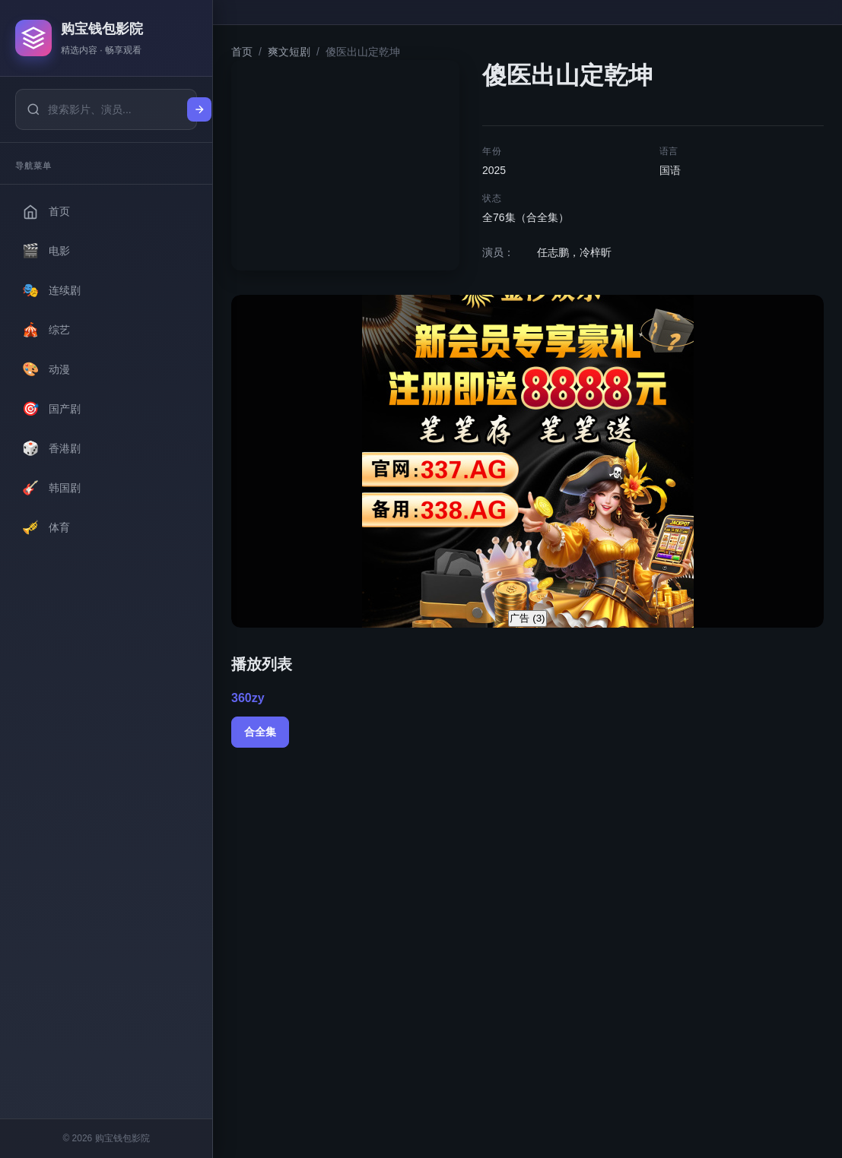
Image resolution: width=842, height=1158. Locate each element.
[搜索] (199, 109)
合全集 (260, 732)
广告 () (527, 618)
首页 (242, 52)
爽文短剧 (289, 52)
